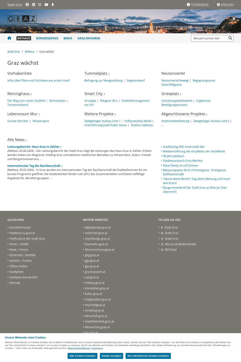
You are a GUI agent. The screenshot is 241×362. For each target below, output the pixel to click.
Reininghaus (19, 93)
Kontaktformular (20, 227)
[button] (227, 5)
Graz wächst (46, 51)
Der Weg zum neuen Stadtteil (26, 101)
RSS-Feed (171, 249)
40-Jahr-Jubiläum (173, 156)
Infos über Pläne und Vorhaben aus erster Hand (38, 80)
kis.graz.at (91, 332)
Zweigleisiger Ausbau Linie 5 (211, 121)
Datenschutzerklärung (79, 348)
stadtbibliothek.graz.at (99, 321)
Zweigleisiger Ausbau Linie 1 (102, 121)
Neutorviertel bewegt (175, 80)
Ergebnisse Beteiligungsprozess (186, 103)
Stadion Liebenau (142, 125)
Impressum (97, 348)
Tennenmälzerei (17, 105)
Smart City (94, 93)
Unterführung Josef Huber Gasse (105, 125)
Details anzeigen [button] (111, 355)
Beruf (67, 38)
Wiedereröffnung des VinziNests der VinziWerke (194, 151)
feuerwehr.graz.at (96, 244)
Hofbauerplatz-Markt (137, 121)
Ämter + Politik (18, 244)
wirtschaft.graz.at (96, 316)
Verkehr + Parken (20, 260)
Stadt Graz (14, 5)
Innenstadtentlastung (175, 121)
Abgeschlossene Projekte (184, 113)
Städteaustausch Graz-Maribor (183, 160)
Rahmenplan (57, 101)
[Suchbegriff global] (209, 38)
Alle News (17, 139)
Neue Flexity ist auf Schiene (180, 165)
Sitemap (14, 283)
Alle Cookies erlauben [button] (82, 355)
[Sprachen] (218, 4)
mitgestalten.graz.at (98, 299)
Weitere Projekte (100, 113)
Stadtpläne (16, 272)
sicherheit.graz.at (96, 233)
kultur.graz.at (93, 294)
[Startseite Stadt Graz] (9, 38)
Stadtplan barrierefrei (23, 277)
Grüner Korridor (18, 121)
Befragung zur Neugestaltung (103, 80)
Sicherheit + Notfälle (22, 255)
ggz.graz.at (92, 260)
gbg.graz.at (92, 255)
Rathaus (23, 38)
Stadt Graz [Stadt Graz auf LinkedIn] (172, 233)
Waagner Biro (109, 101)
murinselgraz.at (95, 305)
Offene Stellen (18, 266)
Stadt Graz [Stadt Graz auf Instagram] (172, 238)
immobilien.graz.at (97, 288)
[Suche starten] (230, 38)
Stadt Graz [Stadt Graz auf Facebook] (171, 227)
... (162, 125)
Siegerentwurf (135, 80)
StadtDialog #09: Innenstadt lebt (184, 147)
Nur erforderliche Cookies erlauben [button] (148, 355)
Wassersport (41, 121)
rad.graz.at (92, 277)
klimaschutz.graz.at (97, 327)
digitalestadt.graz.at (98, 227)
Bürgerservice (47, 38)
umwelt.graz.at (94, 310)
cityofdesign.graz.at (97, 238)
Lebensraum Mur (23, 113)
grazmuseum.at (95, 272)
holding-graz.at (94, 283)
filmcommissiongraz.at (99, 249)
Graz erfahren (89, 38)
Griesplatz (171, 93)
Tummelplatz (97, 73)
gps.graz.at (92, 266)
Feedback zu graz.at (22, 233)
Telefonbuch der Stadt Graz (27, 238)
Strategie (90, 101)
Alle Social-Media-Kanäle (180, 244)
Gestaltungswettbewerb (176, 101)
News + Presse (18, 249)
